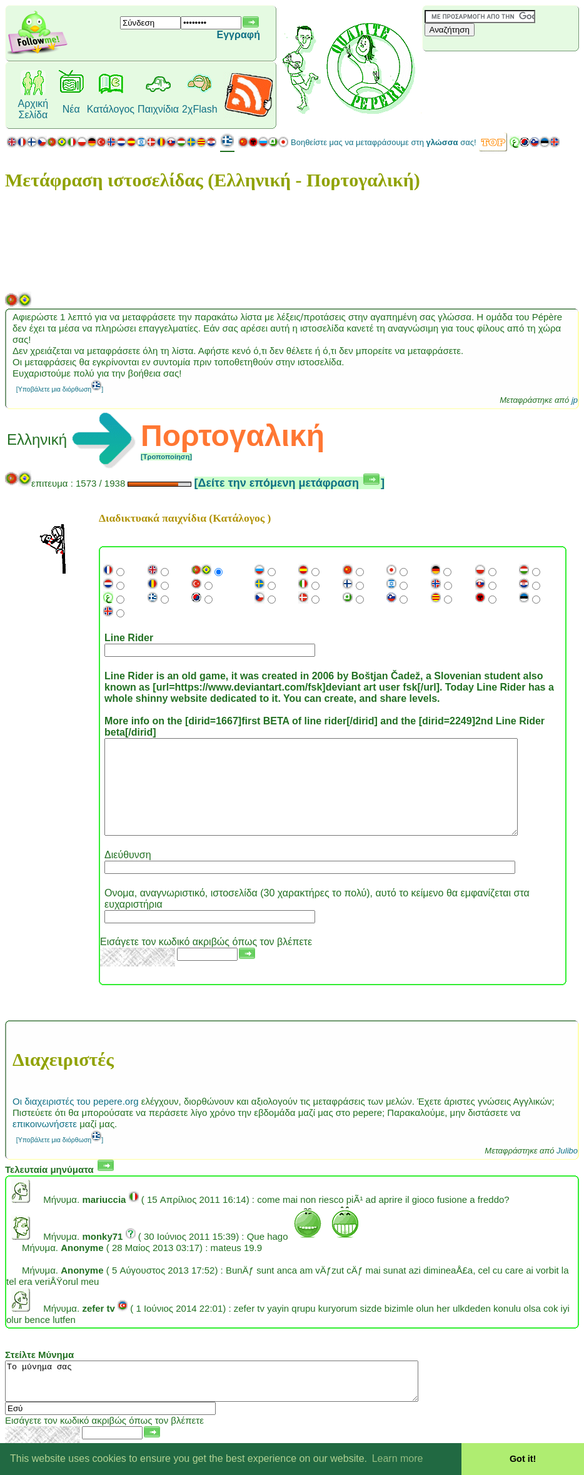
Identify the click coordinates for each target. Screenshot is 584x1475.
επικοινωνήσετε (45, 1142)
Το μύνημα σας (236, 1403)
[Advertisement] (497, 72)
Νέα (71, 109)
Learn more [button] (397, 1458)
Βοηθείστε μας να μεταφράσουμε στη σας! (383, 142)
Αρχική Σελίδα (33, 109)
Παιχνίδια (158, 109)
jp (574, 400)
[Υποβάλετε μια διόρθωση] (59, 389)
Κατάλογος (110, 109)
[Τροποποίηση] (166, 456)
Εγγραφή (238, 34)
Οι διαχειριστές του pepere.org (76, 1120)
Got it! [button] (523, 1459)
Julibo (567, 1169)
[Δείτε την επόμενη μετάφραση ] (289, 483)
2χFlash (199, 109)
